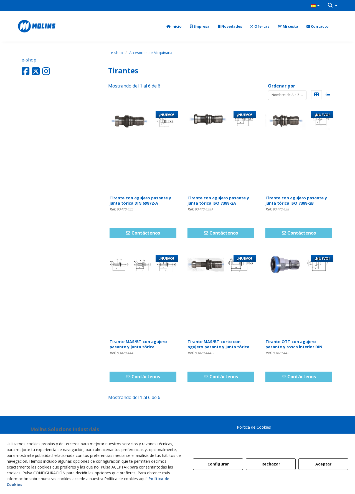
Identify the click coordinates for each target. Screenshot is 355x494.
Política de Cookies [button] (254, 427)
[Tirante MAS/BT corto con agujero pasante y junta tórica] (220, 293)
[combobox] (287, 95)
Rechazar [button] (271, 464)
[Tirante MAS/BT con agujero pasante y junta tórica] (143, 293)
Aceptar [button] (323, 464)
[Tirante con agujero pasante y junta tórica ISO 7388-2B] (298, 149)
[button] (315, 5)
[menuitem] (315, 5)
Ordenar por (281, 86)
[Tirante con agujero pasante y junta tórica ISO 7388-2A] (220, 149)
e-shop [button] (29, 60)
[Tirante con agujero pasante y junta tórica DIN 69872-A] (143, 149)
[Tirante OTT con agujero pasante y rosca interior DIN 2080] (298, 293)
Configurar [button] (218, 464)
